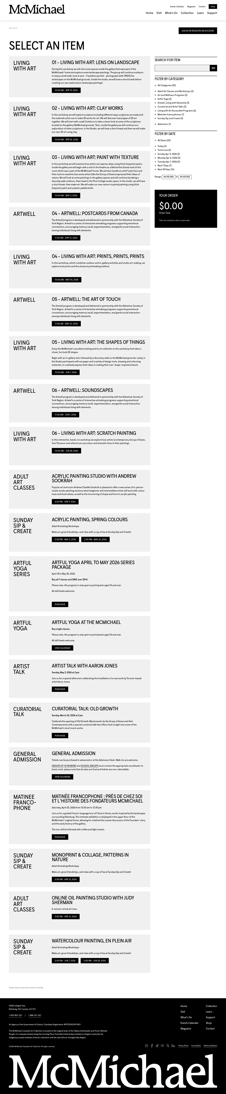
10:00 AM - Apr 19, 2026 (66, 90)
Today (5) (162, 146)
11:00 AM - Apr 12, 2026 (66, 238)
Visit (159, 13)
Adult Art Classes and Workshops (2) (176, 91)
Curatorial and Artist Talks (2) (172, 107)
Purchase (60, 605)
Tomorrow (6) (164, 150)
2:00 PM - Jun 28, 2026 (95, 961)
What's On (171, 13)
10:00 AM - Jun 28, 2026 (66, 451)
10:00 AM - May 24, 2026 (66, 280)
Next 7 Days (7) (165, 166)
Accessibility (196, 1045)
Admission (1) (164, 124)
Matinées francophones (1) (171, 115)
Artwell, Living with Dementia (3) (173, 103)
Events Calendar (177, 7)
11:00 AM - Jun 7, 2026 (65, 415)
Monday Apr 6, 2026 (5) (169, 158)
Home (149, 13)
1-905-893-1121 (15, 1015)
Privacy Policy (183, 1045)
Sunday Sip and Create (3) (170, 118)
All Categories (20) (167, 85)
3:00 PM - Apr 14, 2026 (66, 917)
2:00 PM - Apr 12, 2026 (66, 880)
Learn (200, 13)
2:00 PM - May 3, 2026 (65, 540)
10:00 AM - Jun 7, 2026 (66, 372)
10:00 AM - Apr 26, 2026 (66, 140)
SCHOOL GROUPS (89, 766)
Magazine (191, 7)
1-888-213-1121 (34, 1015)
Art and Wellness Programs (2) (173, 95)
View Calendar (62, 648)
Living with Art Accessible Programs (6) (177, 111)
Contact (202, 7)
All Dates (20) (164, 140)
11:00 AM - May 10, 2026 (66, 324)
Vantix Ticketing (36, 988)
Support (212, 13)
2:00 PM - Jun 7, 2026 (65, 961)
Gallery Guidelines (210, 1045)
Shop (213, 7)
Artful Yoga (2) (165, 99)
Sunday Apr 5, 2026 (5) (169, 154)
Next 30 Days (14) (166, 169)
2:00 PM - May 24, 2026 (95, 540)
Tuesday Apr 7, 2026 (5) (169, 162)
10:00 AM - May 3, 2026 (66, 196)
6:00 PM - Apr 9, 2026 (65, 502)
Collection (187, 13)
